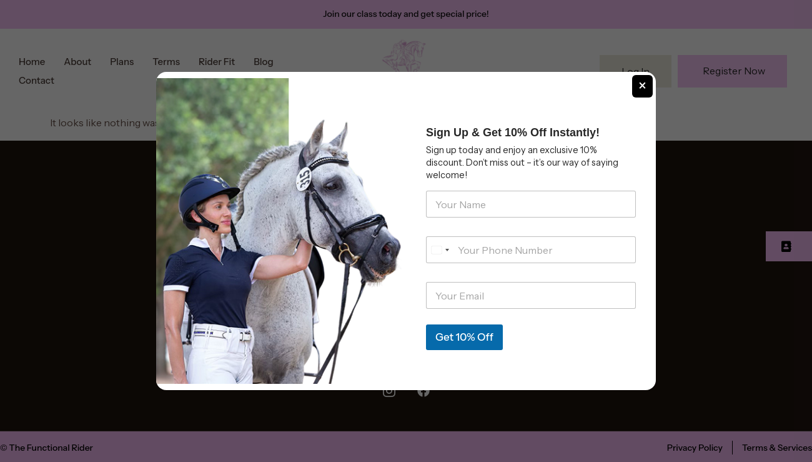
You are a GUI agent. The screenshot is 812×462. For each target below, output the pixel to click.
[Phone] (531, 249)
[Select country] (439, 249)
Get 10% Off (464, 337)
